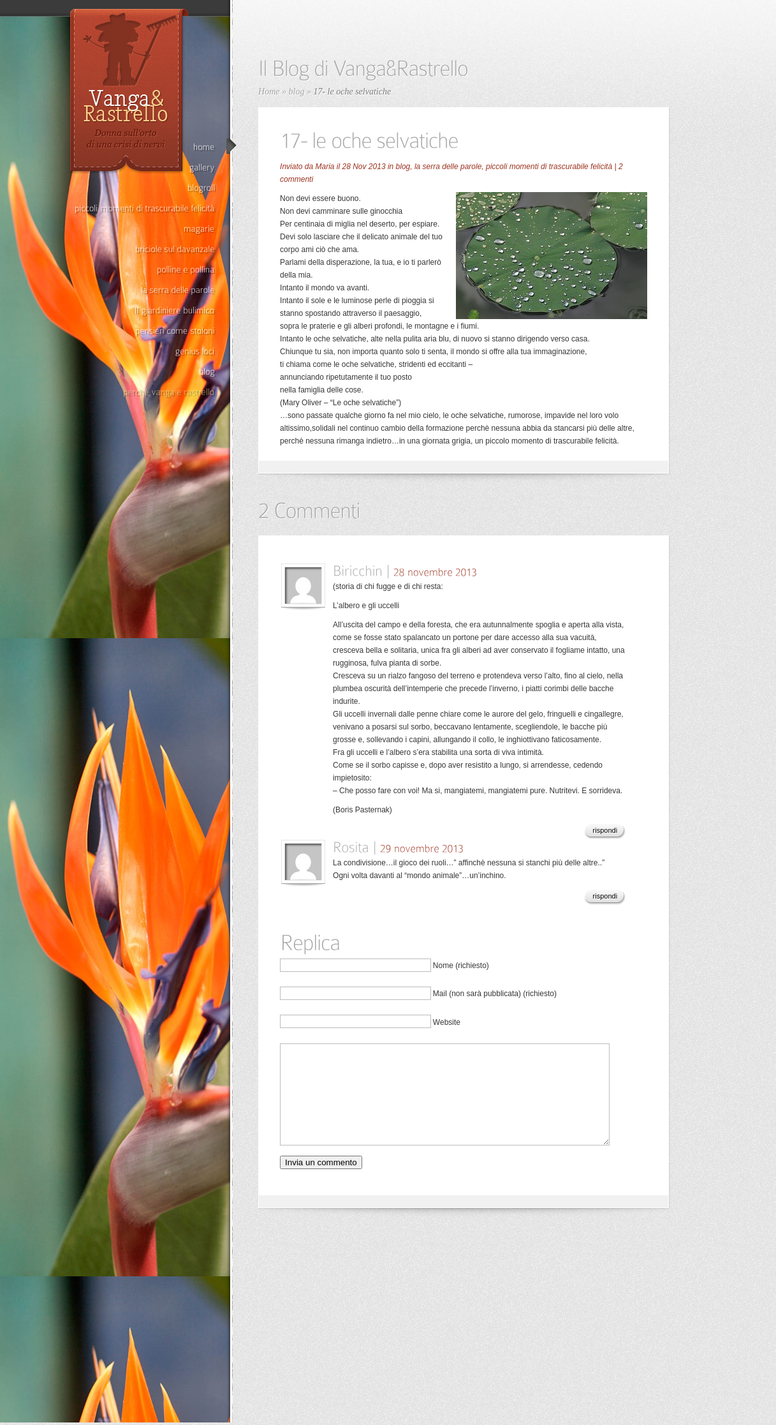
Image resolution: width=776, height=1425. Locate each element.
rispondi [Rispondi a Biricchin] (605, 830)
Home (268, 91)
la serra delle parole (447, 166)
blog (297, 91)
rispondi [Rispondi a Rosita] (605, 896)
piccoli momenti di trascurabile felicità (549, 166)
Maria (324, 166)
